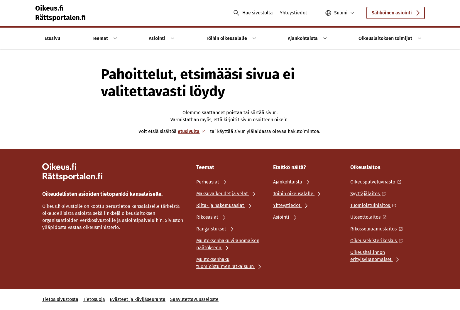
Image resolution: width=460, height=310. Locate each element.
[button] (340, 13)
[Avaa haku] (253, 12)
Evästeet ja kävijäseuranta (137, 299)
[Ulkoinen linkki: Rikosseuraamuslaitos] (378, 229)
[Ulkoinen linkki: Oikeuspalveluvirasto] (377, 182)
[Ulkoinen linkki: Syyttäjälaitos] (369, 193)
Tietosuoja (94, 299)
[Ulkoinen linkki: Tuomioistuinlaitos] (374, 205)
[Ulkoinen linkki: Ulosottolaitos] (370, 217)
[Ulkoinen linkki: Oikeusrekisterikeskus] (378, 240)
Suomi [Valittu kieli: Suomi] (341, 13)
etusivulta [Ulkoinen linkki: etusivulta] (192, 131)
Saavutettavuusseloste (194, 299)
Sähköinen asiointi (396, 14)
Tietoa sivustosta (60, 299)
